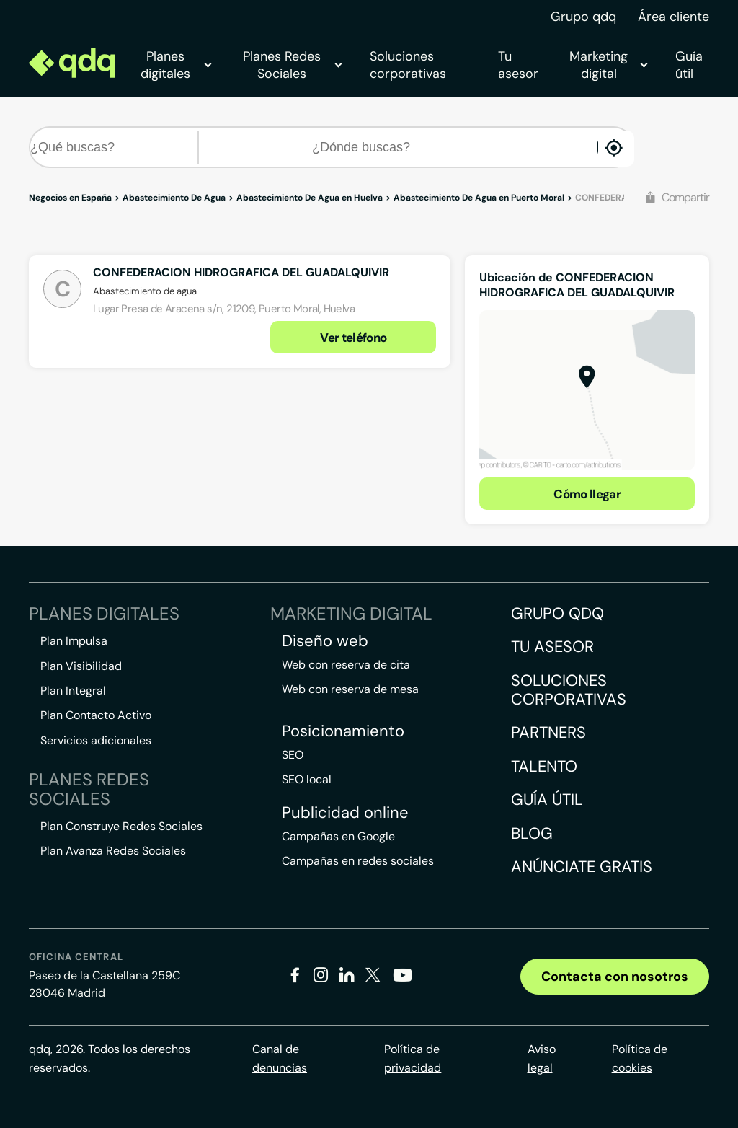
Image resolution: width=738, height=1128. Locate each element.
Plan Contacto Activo (95, 715)
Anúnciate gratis (581, 866)
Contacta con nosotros (614, 976)
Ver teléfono (353, 337)
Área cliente (673, 16)
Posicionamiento (343, 731)
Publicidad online (345, 812)
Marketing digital (607, 65)
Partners (548, 732)
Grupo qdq (583, 16)
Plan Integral (73, 690)
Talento (544, 766)
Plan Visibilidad (81, 666)
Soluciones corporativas (408, 65)
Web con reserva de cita (346, 664)
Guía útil (689, 65)
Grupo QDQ (557, 613)
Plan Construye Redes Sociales (121, 826)
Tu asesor (518, 65)
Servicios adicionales (95, 740)
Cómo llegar (587, 494)
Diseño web (325, 641)
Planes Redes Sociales (292, 65)
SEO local (307, 779)
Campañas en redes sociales (358, 860)
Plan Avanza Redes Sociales (113, 850)
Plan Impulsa (73, 640)
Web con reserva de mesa (350, 689)
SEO (292, 754)
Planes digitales (176, 65)
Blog (532, 833)
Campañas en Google (338, 836)
